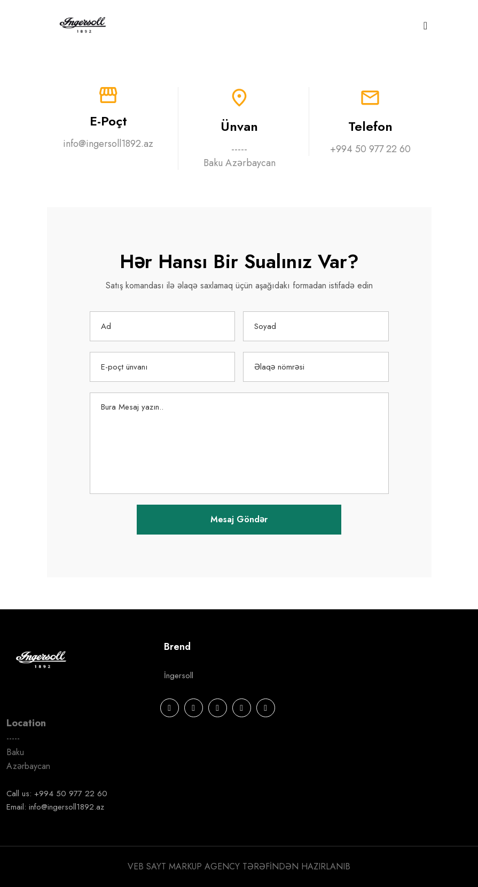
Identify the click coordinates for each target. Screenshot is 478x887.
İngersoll (178, 675)
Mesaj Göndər (239, 519)
